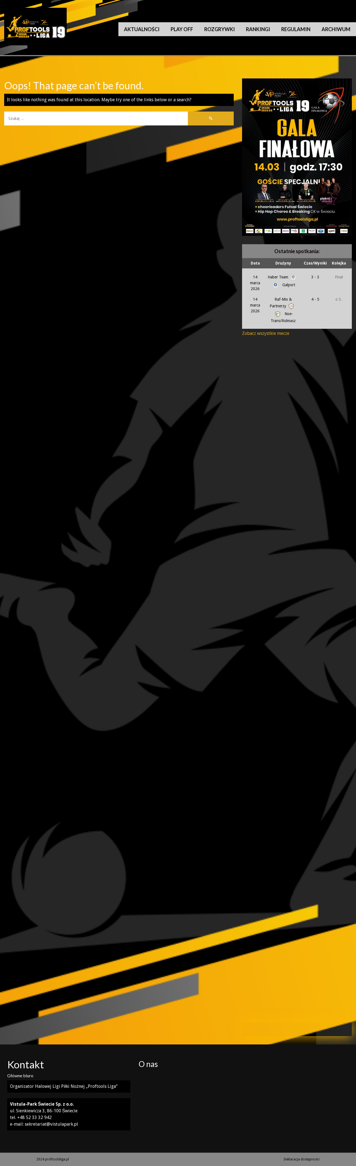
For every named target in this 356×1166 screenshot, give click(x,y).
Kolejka (339, 263)
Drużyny (283, 263)
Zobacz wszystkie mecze (265, 333)
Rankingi (258, 29)
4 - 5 (315, 299)
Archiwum (336, 29)
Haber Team (282, 277)
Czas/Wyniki (315, 263)
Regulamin (295, 29)
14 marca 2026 (255, 283)
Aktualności (142, 29)
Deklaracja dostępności (302, 1159)
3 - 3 (315, 277)
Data (255, 263)
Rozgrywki (219, 29)
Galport (283, 285)
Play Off (182, 29)
